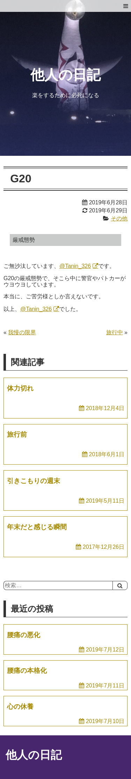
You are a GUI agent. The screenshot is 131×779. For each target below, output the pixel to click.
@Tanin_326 (75, 266)
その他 (119, 218)
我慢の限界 (22, 332)
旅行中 (114, 332)
